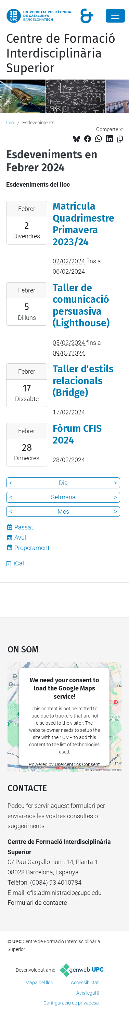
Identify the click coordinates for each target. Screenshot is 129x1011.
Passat (23, 527)
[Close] (115, 16)
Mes (63, 511)
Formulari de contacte (37, 902)
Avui (20, 537)
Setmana (63, 497)
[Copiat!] (120, 139)
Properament (32, 547)
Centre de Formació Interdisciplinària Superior (60, 53)
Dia (63, 482)
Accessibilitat (85, 982)
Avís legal (86, 993)
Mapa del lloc (39, 982)
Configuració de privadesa (71, 1003)
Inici (10, 122)
